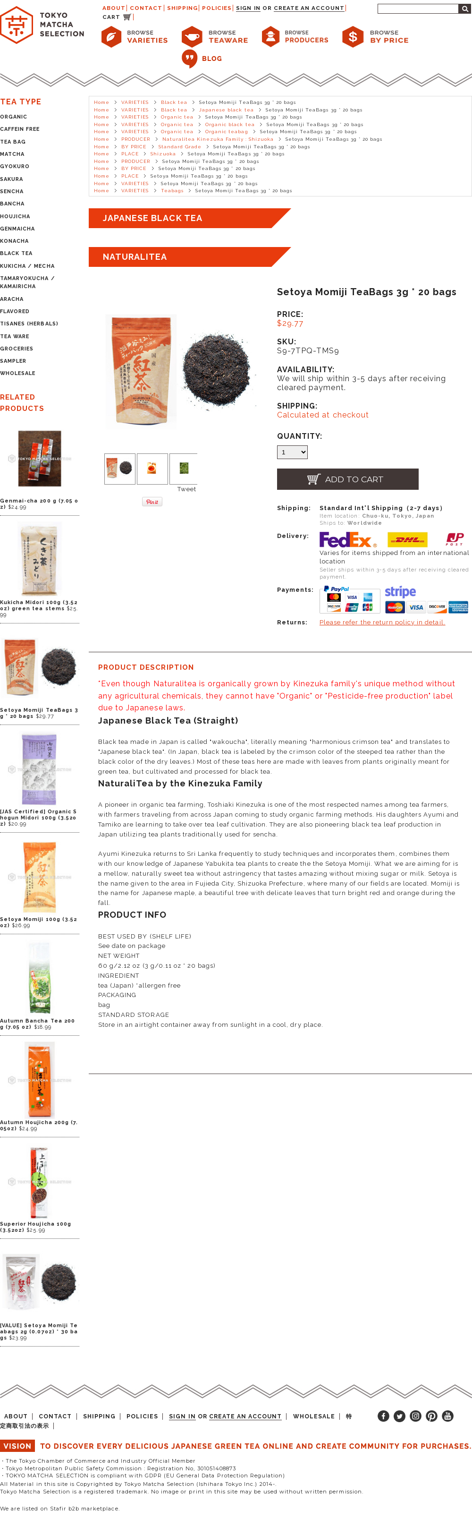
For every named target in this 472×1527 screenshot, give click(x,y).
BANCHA (12, 204)
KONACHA (14, 241)
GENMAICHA (17, 229)
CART (111, 17)
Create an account (309, 8)
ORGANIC (13, 117)
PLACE (130, 153)
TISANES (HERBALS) (29, 324)
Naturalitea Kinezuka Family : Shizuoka (218, 139)
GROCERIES (17, 349)
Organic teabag (226, 131)
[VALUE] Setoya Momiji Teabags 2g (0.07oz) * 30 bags (39, 1331)
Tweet (186, 489)
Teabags (172, 190)
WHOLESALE (17, 373)
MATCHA (12, 154)
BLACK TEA (16, 253)
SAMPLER (13, 361)
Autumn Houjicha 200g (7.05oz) (39, 1125)
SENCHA (12, 191)
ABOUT (114, 8)
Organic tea (177, 116)
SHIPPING (182, 8)
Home (102, 102)
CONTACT (146, 8)
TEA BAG (13, 142)
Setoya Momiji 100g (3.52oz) (38, 922)
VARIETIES (135, 102)
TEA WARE (14, 336)
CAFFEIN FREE (20, 129)
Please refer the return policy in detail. (383, 622)
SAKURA (11, 179)
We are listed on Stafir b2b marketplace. (60, 1508)
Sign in (248, 8)
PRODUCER (135, 139)
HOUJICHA (15, 216)
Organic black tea (230, 124)
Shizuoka (163, 153)
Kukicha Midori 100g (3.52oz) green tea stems (38, 605)
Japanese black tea (226, 109)
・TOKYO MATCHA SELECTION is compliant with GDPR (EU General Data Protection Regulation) (142, 1475)
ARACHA (12, 299)
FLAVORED (15, 311)
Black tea (174, 102)
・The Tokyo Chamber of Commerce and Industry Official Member (98, 1461)
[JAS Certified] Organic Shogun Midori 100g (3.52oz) (38, 818)
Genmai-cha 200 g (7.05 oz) (39, 504)
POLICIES (217, 8)
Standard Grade (180, 146)
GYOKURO (15, 166)
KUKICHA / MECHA (27, 266)
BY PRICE (133, 146)
